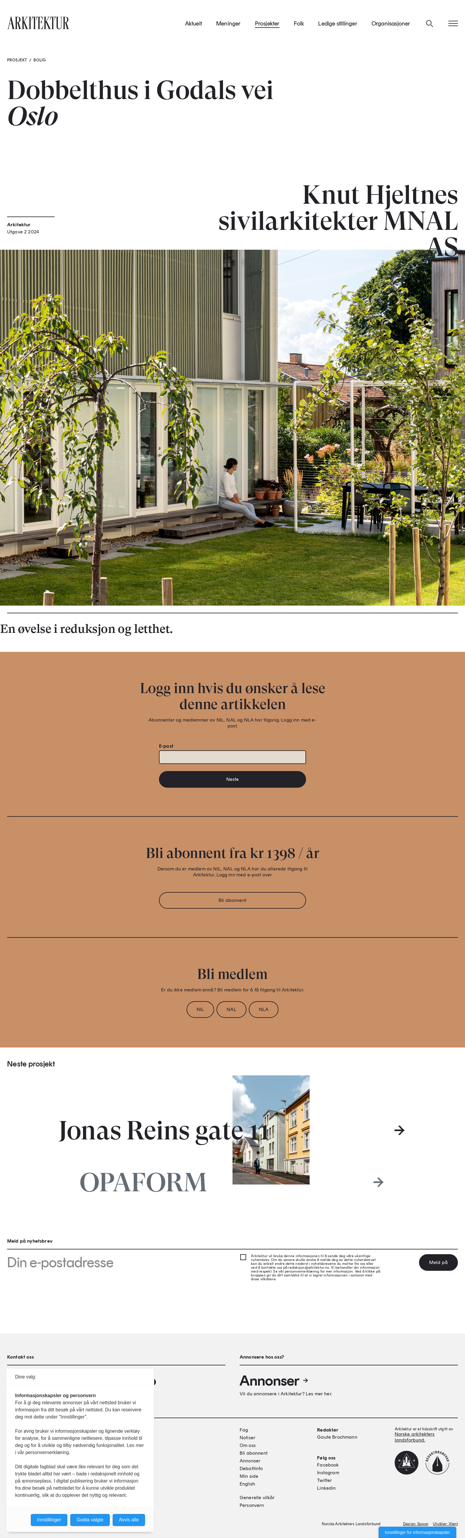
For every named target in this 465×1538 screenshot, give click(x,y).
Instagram (328, 1472)
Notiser (247, 1437)
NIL (200, 1009)
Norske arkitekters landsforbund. (415, 1437)
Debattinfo (251, 1468)
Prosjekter (267, 23)
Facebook (328, 1465)
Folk (299, 23)
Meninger (228, 23)
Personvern (252, 1505)
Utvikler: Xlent (445, 1524)
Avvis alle (129, 1519)
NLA (263, 1009)
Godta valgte (90, 1519)
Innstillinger (49, 1519)
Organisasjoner (391, 23)
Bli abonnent (232, 900)
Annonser (274, 1381)
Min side (249, 1476)
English (247, 1484)
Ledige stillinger (337, 23)
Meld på (438, 1262)
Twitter (324, 1480)
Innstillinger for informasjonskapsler (417, 1532)
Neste (232, 779)
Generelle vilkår (257, 1497)
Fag (244, 1430)
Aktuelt (193, 23)
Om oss (248, 1445)
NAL (231, 1009)
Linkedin (326, 1488)
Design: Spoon (415, 1524)
